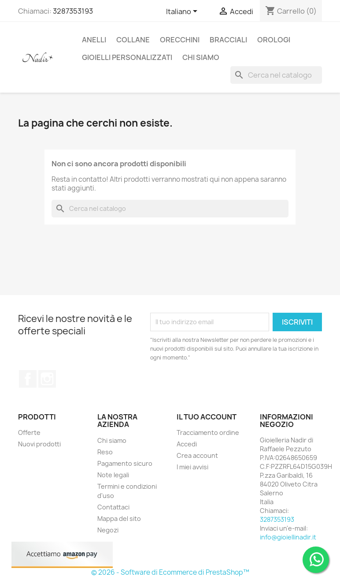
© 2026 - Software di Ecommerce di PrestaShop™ (170, 572)
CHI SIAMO (200, 57)
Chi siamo (111, 440)
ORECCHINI (180, 40)
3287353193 (73, 11)
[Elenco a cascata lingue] (183, 12)
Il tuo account (207, 417)
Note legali (113, 475)
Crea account (197, 455)
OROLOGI (273, 40)
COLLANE (133, 40)
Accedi (187, 444)
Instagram (47, 379)
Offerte (29, 432)
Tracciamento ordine (208, 432)
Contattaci (113, 507)
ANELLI (94, 40)
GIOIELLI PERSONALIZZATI (127, 57)
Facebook (28, 379)
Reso (105, 452)
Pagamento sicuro (124, 463)
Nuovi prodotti (39, 444)
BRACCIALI (228, 40)
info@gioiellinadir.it (288, 537)
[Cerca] (276, 75)
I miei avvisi (192, 467)
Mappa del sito (119, 518)
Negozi (107, 530)
